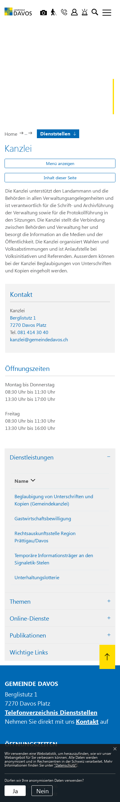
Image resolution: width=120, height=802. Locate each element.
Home (11, 134)
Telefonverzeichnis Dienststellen (51, 712)
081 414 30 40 (33, 332)
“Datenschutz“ (65, 765)
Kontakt (87, 721)
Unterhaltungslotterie (37, 577)
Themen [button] (20, 601)
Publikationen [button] (28, 635)
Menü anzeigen (60, 163)
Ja (15, 791)
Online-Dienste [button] (29, 618)
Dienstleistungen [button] (32, 457)
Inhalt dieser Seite (60, 177)
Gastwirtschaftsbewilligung (43, 518)
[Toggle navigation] (105, 13)
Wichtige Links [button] (29, 652)
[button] (57, 133)
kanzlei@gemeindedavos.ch (39, 339)
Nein (42, 791)
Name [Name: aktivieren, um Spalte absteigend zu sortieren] (21, 481)
